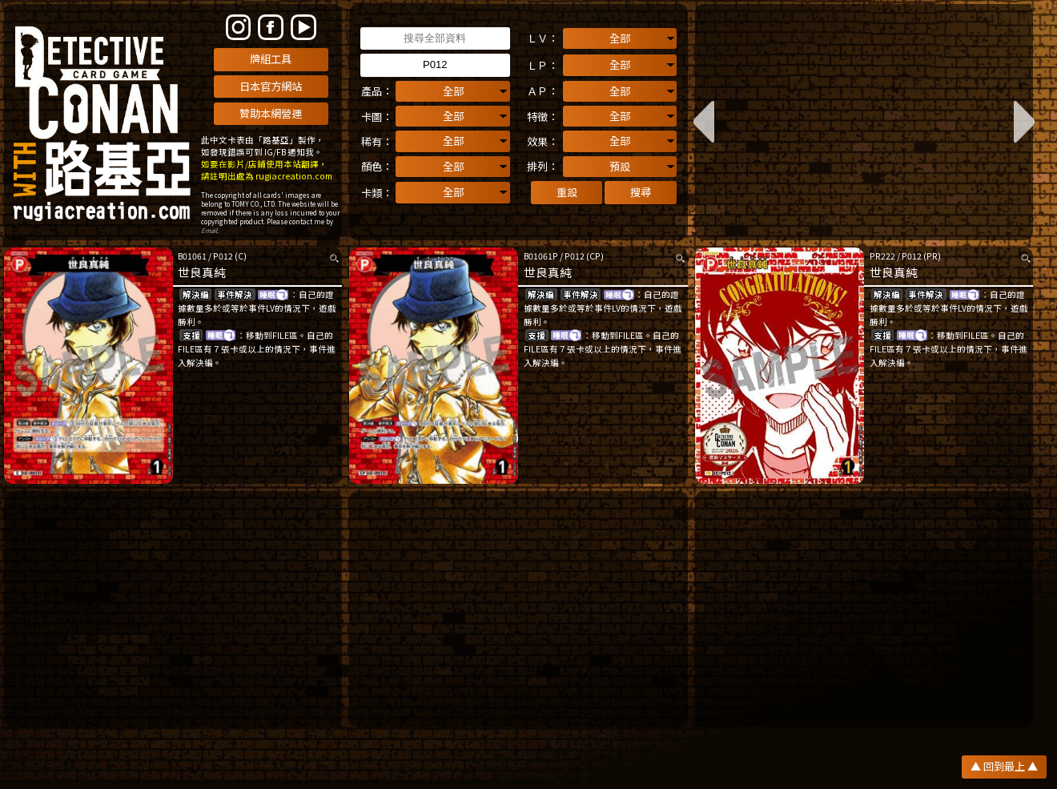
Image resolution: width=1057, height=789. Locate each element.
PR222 (882, 256)
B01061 (192, 256)
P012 (223, 256)
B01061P (541, 256)
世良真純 (202, 272)
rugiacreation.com (293, 176)
